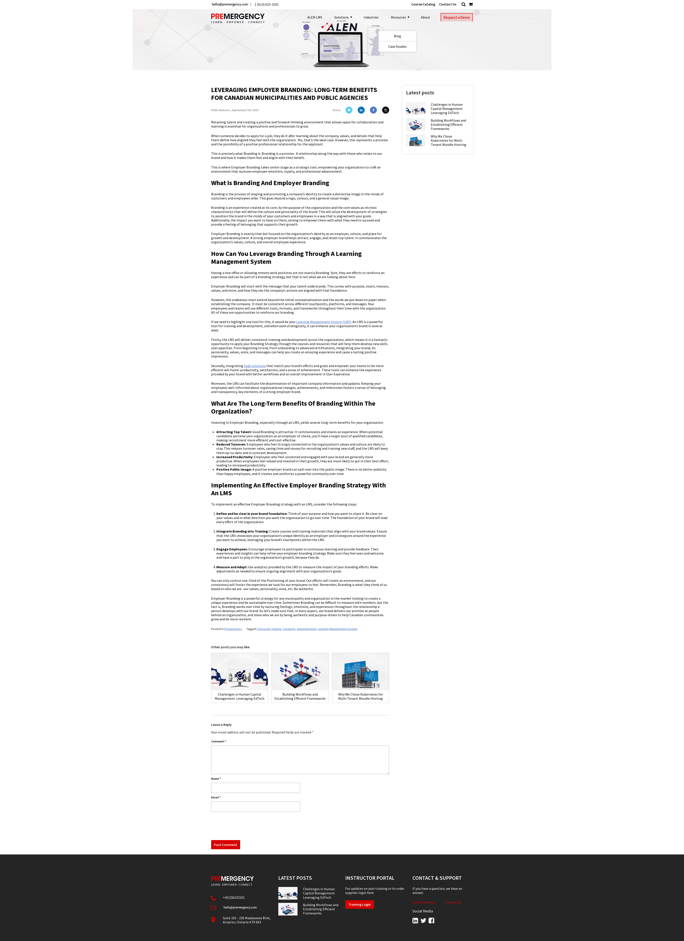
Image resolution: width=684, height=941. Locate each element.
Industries (369, 17)
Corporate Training (269, 629)
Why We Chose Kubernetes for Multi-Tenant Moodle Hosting (448, 140)
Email (216, 797)
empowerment (306, 629)
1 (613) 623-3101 (267, 4)
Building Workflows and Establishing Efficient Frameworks (448, 124)
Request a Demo (457, 17)
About (423, 17)
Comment (218, 741)
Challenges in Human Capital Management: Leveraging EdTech (447, 108)
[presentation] (244, 825)
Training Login (360, 904)
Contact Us (447, 4)
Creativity (289, 629)
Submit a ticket (423, 902)
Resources (398, 17)
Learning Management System (337, 629)
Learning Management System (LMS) (323, 322)
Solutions (341, 17)
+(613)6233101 (234, 897)
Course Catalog (423, 4)
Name (216, 779)
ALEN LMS (313, 17)
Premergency (233, 629)
